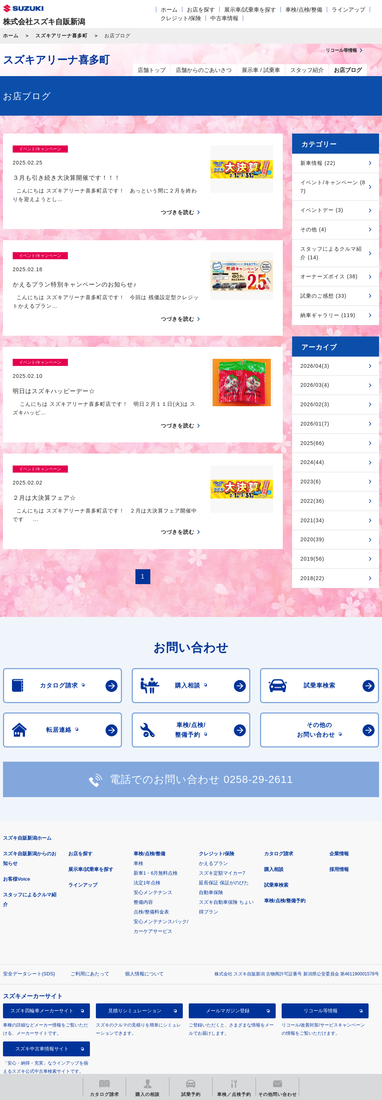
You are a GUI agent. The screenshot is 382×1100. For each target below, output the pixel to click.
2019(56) (312, 559)
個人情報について (144, 945)
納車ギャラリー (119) (328, 315)
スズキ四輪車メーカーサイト (41, 982)
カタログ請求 (278, 825)
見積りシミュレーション (135, 982)
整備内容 (143, 873)
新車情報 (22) (317, 163)
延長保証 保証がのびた (224, 854)
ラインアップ (348, 9)
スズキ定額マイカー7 (222, 844)
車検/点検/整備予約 (285, 872)
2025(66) (312, 443)
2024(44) (312, 462)
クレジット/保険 (180, 18)
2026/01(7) (314, 424)
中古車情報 (224, 18)
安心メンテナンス (153, 863)
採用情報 (339, 840)
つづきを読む (177, 199)
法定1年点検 (147, 854)
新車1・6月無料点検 (156, 844)
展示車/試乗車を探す (250, 9)
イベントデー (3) (321, 210)
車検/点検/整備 (303, 9)
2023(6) (310, 482)
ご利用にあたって (90, 945)
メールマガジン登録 (228, 982)
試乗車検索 (276, 856)
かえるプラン (213, 834)
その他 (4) (313, 229)
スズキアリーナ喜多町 (61, 35)
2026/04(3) (314, 366)
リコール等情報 (321, 982)
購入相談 (274, 840)
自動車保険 (211, 863)
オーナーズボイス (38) (329, 276)
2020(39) (312, 539)
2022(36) (312, 501)
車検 (138, 834)
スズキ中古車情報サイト (42, 1020)
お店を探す (201, 9)
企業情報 (339, 825)
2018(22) (312, 578)
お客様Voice (16, 850)
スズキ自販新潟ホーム (27, 809)
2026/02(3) (314, 404)
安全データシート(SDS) (29, 945)
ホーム (169, 9)
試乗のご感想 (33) (323, 296)
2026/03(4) (314, 385)
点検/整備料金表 (151, 883)
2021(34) (312, 520)
